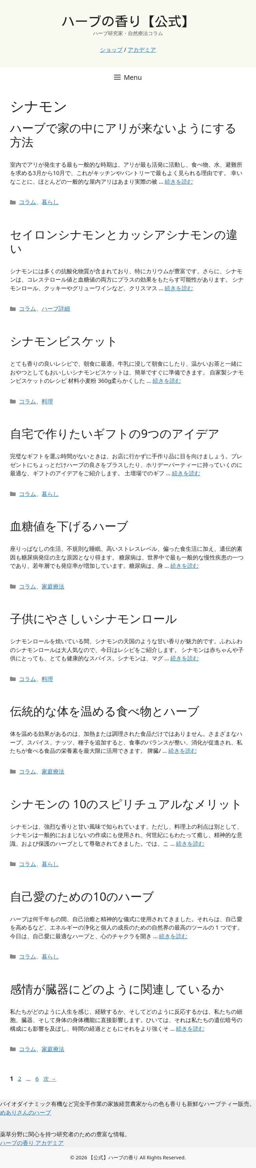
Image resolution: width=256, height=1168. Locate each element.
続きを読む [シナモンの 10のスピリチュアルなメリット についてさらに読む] (190, 843)
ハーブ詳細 (56, 308)
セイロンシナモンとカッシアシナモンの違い (124, 241)
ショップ (111, 49)
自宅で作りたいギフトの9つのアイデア (115, 433)
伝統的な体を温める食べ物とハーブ (104, 711)
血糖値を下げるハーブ (69, 526)
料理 (47, 401)
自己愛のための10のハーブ (82, 896)
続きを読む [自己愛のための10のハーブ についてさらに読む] (173, 936)
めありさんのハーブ (25, 1112)
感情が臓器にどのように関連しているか (117, 989)
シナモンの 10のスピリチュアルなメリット (126, 804)
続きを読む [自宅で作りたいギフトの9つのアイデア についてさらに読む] (186, 473)
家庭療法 (53, 586)
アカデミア (142, 49)
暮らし (50, 202)
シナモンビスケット (64, 341)
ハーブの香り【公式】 (128, 21)
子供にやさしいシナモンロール (93, 618)
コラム (27, 202)
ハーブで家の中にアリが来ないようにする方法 (123, 135)
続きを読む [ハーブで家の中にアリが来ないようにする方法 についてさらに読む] (179, 181)
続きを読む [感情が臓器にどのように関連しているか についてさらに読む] (190, 1028)
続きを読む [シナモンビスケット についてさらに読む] (167, 380)
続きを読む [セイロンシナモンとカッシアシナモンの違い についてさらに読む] (179, 288)
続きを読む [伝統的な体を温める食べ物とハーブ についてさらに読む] (182, 751)
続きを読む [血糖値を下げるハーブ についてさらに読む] (184, 565)
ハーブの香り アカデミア (32, 1143)
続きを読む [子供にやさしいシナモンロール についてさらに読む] (184, 658)
